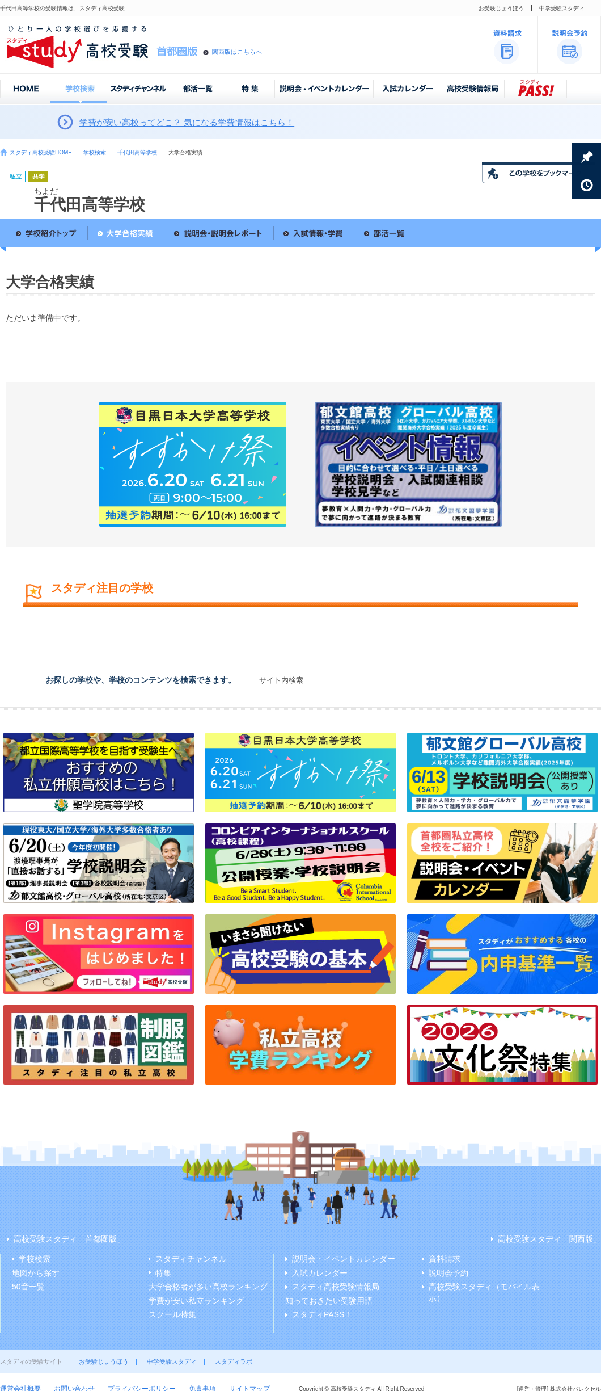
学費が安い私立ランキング (196, 1300)
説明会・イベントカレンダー (343, 1258)
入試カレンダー (320, 1272)
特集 (163, 1272)
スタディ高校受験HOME (41, 152)
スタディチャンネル (191, 1258)
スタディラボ (233, 1361)
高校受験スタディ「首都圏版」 (69, 1238)
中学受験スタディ (562, 8)
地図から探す (36, 1272)
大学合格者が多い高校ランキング (208, 1286)
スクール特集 (172, 1314)
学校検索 (94, 152)
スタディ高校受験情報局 (335, 1286)
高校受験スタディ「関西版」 (549, 1238)
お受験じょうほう (501, 8)
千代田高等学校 (137, 152)
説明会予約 (448, 1272)
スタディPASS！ (322, 1314)
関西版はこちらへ (237, 51)
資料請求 (444, 1258)
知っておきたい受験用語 (329, 1300)
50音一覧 (28, 1286)
